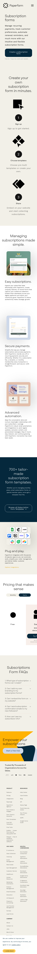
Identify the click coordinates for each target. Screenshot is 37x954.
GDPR (21, 817)
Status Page (23, 805)
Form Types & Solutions (10, 815)
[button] (18, 682)
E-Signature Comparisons (24, 881)
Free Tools (10, 827)
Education (9, 895)
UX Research (10, 898)
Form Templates (11, 819)
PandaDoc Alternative (23, 895)
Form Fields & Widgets (10, 810)
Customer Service (12, 871)
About (8, 922)
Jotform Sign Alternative (24, 900)
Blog (21, 798)
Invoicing (9, 856)
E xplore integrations (12, 567)
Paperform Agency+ (10, 805)
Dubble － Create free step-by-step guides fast (12, 832)
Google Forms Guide (24, 821)
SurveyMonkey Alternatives (24, 867)
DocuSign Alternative (23, 890)
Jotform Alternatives (23, 862)
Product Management (10, 887)
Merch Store (10, 932)
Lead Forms (10, 914)
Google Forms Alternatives (24, 876)
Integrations (10, 798)
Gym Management (12, 868)
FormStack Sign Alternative (24, 886)
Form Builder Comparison (24, 852)
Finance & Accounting (10, 902)
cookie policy (16, 945)
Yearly (25, 595)
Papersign (9, 802)
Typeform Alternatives (23, 857)
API (21, 802)
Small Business (11, 891)
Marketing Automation (10, 882)
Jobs (8, 929)
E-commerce (10, 850)
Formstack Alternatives (23, 871)
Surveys (9, 910)
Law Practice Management (10, 906)
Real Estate (10, 864)
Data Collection (11, 853)
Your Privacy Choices (23, 813)
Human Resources (10, 878)
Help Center (23, 792)
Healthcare (10, 874)
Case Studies (24, 795)
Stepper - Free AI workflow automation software (12, 839)
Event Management (10, 860)
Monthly (13, 595)
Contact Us (10, 926)
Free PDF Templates (10, 823)
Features (9, 792)
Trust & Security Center (24, 809)
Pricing (8, 795)
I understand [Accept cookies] (9, 951)
